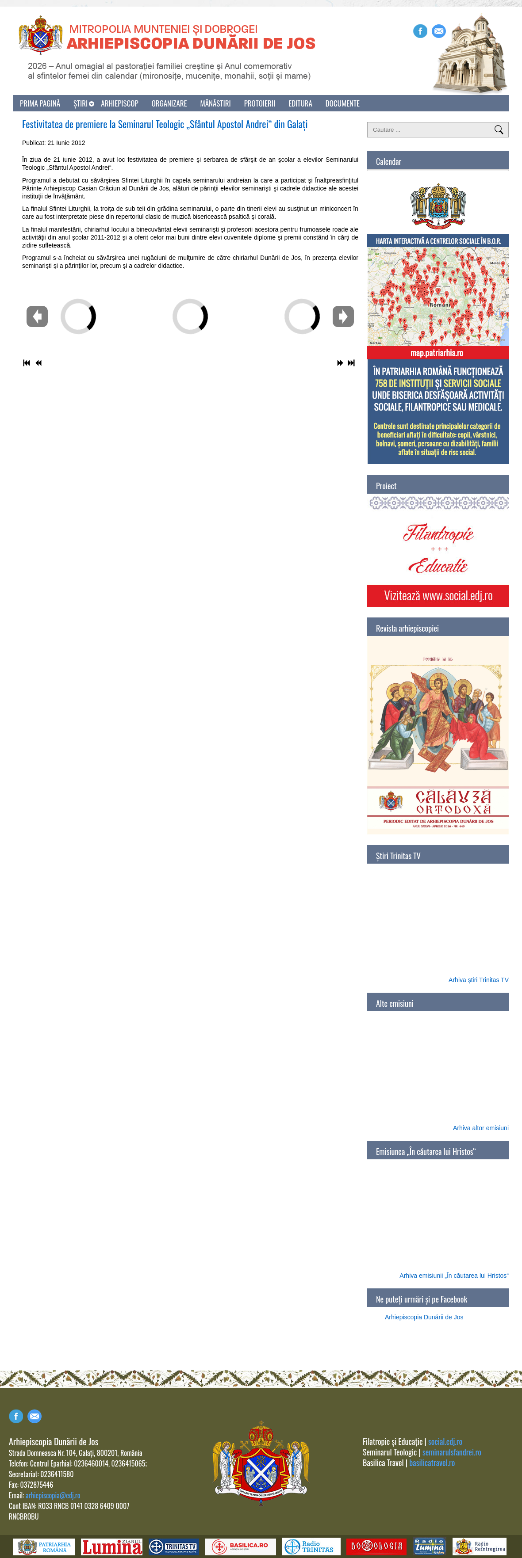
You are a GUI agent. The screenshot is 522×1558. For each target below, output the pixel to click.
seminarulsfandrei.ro (451, 1452)
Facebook (420, 31)
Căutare (499, 129)
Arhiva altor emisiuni (481, 1127)
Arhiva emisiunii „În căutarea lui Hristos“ (454, 1275)
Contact (34, 1416)
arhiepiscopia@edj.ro (53, 1495)
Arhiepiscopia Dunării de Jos (424, 1317)
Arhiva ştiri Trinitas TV (479, 979)
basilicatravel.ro (432, 1462)
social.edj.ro (445, 1441)
